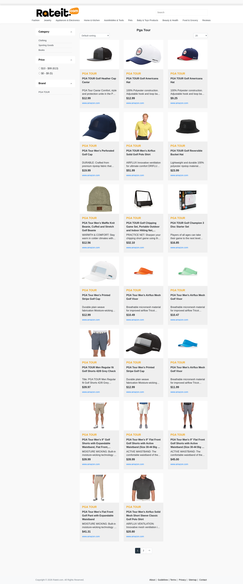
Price (42, 59)
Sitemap (192, 580)
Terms (173, 580)
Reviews (206, 20)
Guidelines (163, 580)
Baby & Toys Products (147, 20)
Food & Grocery (190, 20)
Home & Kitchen (92, 20)
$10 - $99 (49, 68)
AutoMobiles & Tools (114, 20)
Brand (42, 83)
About (152, 580)
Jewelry (47, 20)
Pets (130, 20)
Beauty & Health (170, 20)
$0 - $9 (47, 73)
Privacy (182, 580)
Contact (203, 580)
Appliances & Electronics (68, 20)
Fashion (36, 20)
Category (44, 31)
